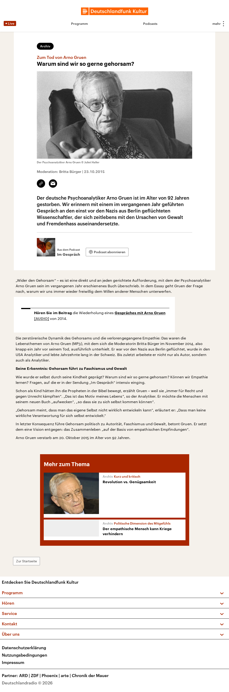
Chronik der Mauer (90, 675)
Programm (79, 24)
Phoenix (51, 675)
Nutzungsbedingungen (24, 655)
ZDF (36, 675)
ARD (25, 675)
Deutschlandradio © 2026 (27, 682)
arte (66, 675)
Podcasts (150, 24)
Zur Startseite (26, 561)
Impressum (13, 662)
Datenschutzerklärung (24, 647)
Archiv (45, 46)
